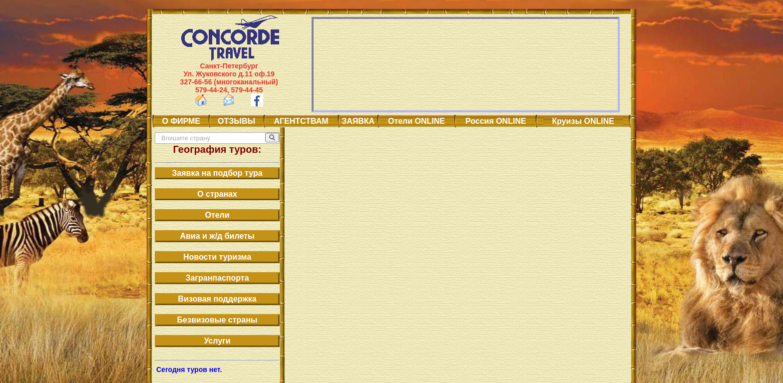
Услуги (217, 341)
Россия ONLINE (495, 121)
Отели (217, 215)
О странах (217, 194)
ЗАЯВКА (358, 121)
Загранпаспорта (217, 278)
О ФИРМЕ (181, 121)
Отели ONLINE (416, 121)
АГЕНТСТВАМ (301, 121)
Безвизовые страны (217, 320)
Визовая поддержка (217, 299)
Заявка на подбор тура (217, 173)
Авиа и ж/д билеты (217, 236)
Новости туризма (217, 257)
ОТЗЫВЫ (236, 121)
